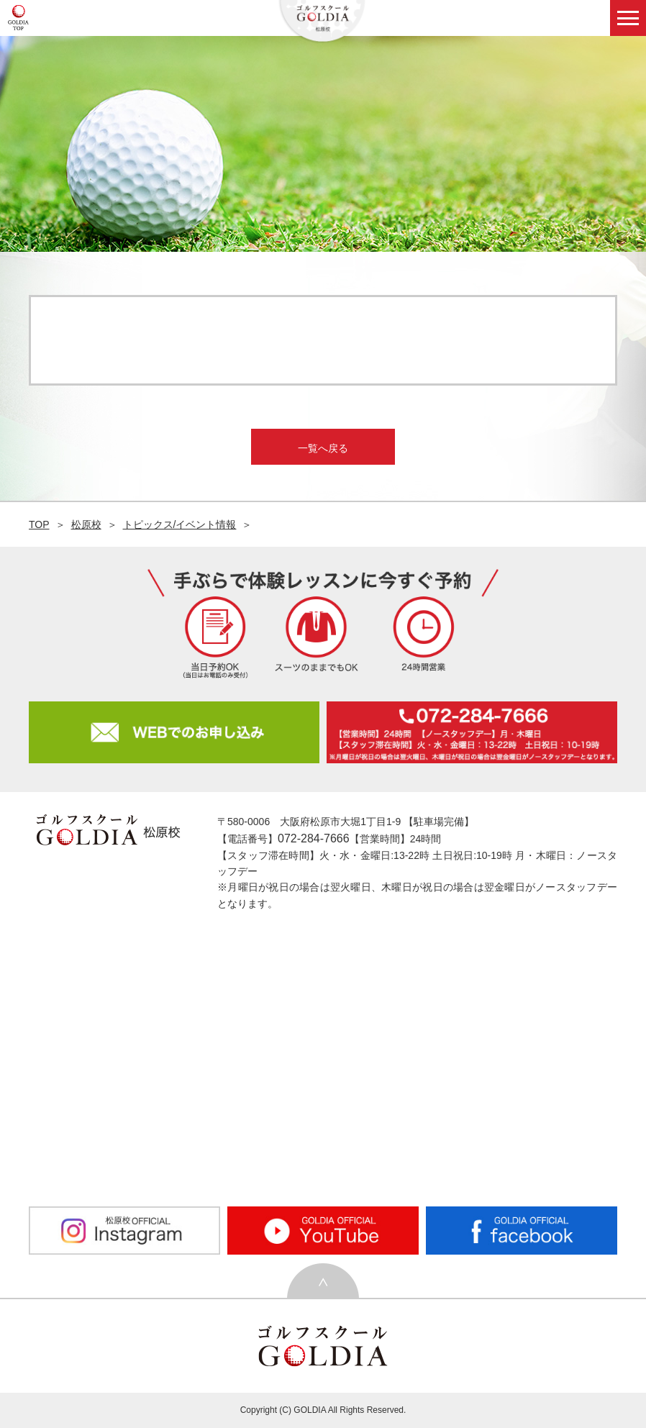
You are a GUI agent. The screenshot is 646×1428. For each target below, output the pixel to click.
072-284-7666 (314, 838)
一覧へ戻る (323, 448)
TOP (39, 524)
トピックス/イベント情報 (180, 524)
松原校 (86, 524)
